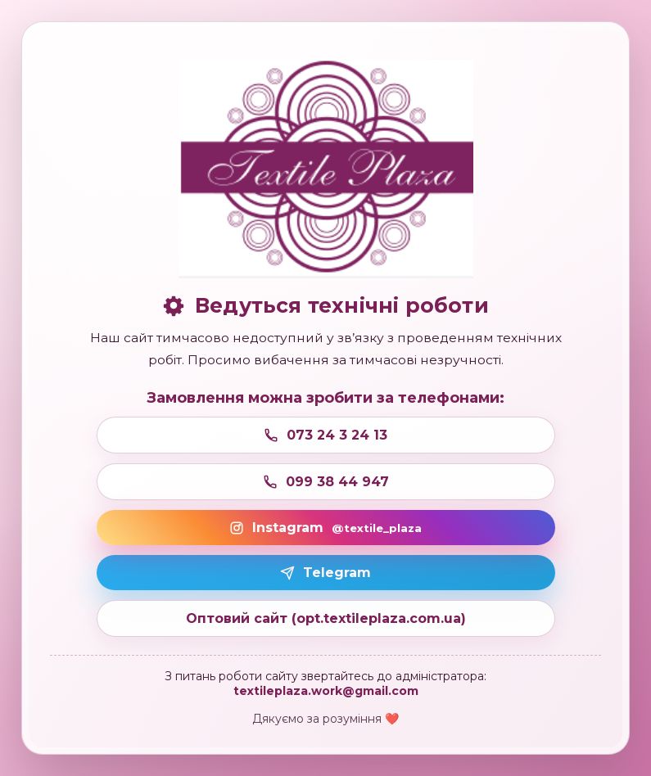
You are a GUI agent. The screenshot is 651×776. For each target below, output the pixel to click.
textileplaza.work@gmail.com (325, 691)
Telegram (325, 572)
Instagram (325, 527)
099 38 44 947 (326, 482)
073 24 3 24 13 (325, 435)
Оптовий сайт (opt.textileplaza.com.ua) (326, 618)
